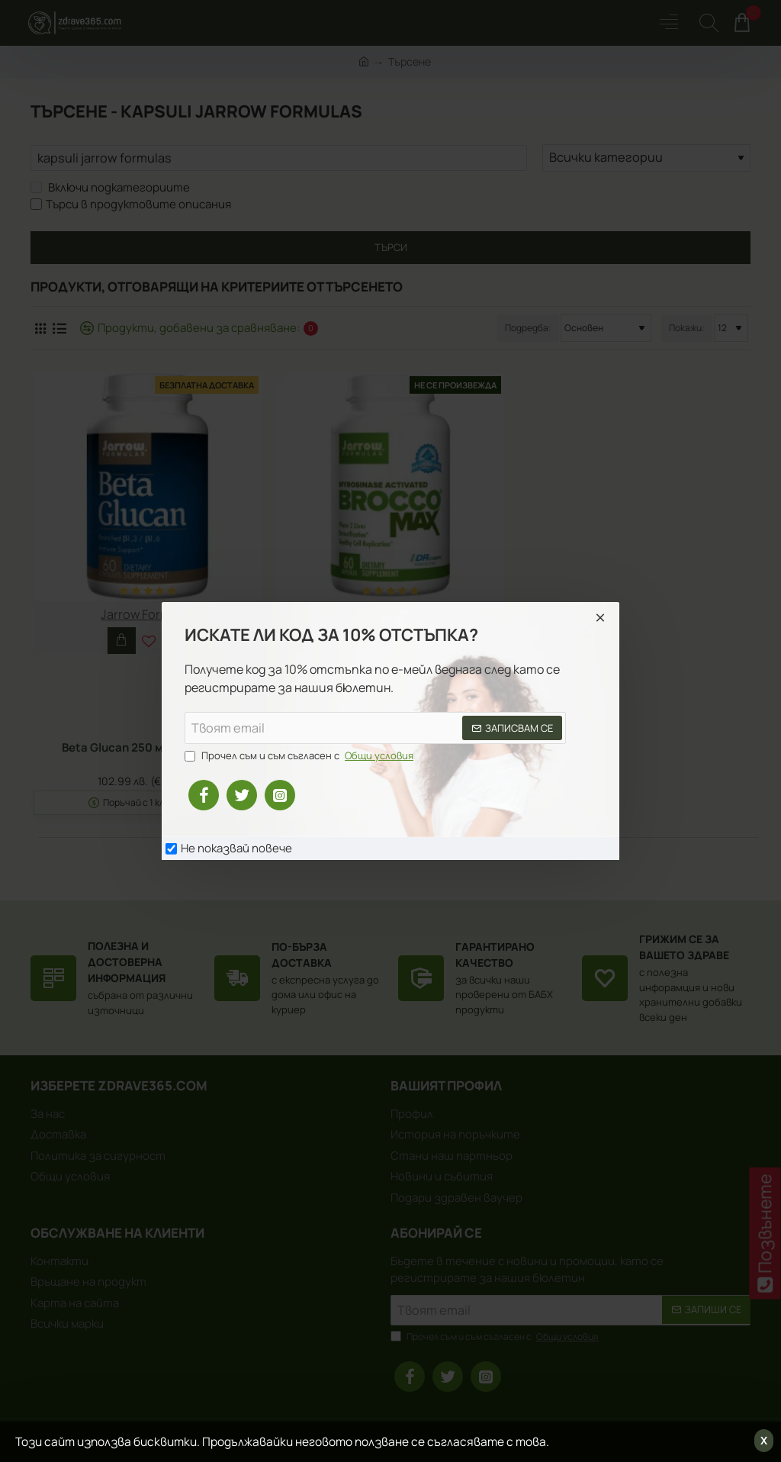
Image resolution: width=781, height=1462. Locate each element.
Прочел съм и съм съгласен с (300, 756)
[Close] (600, 617)
